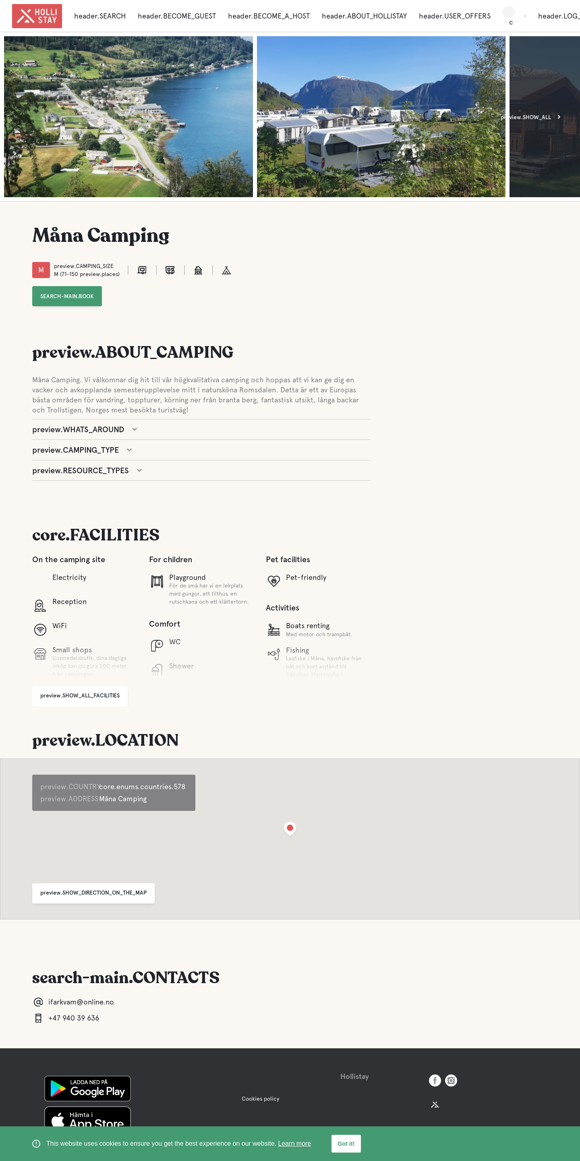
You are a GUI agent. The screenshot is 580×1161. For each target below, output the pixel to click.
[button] (290, 830)
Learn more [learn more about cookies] (294, 1143)
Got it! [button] (346, 1143)
